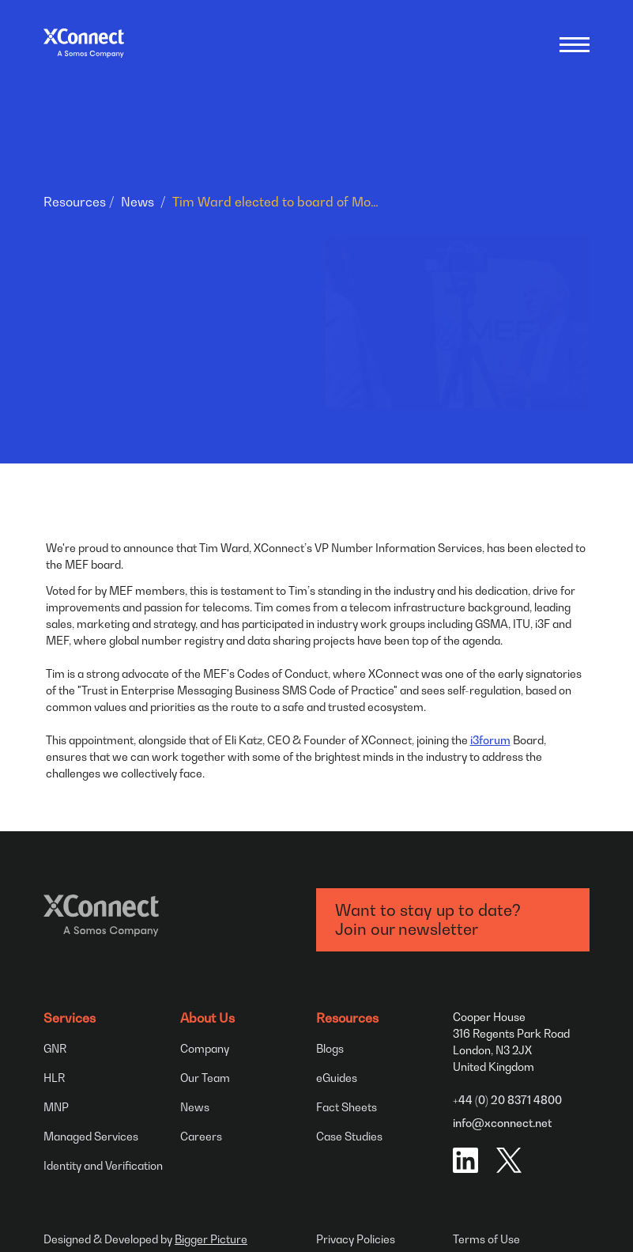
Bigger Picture (211, 1239)
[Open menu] (575, 43)
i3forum (490, 740)
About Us (207, 1018)
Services (69, 1018)
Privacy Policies (355, 1239)
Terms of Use (486, 1239)
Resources (74, 202)
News (137, 202)
